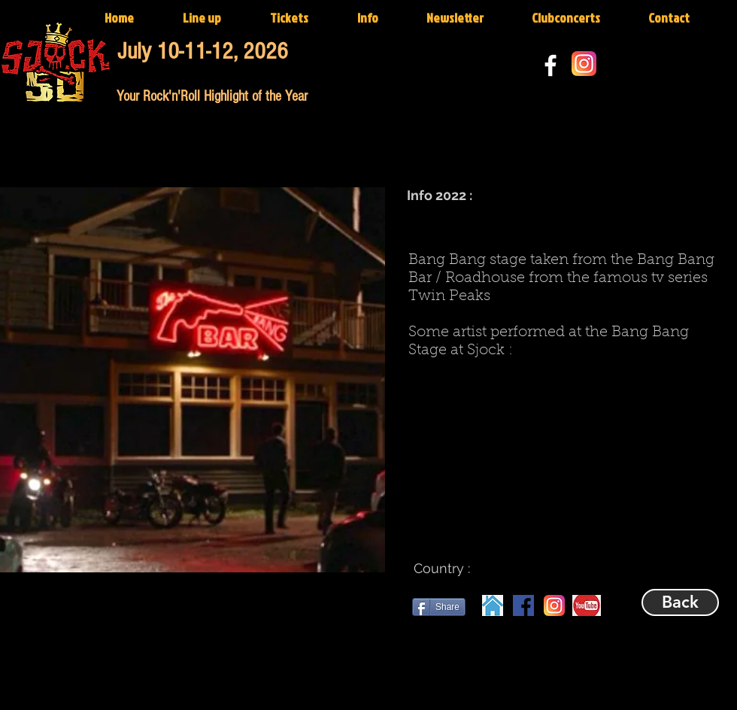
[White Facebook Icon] (550, 65)
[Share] (439, 607)
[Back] (680, 602)
